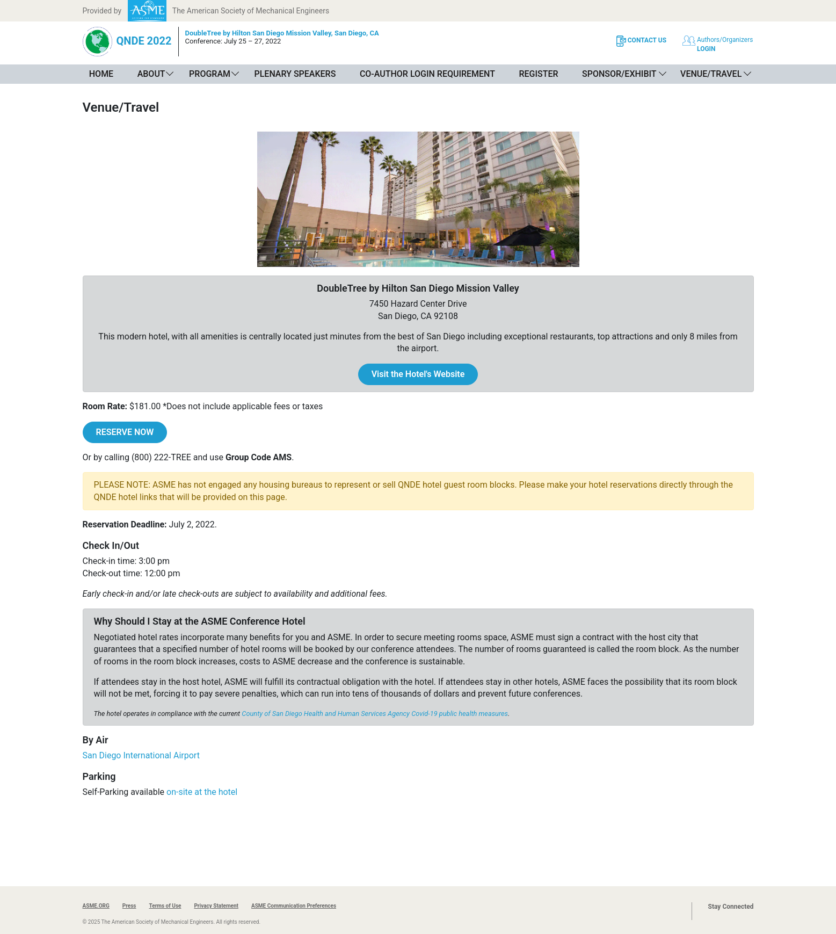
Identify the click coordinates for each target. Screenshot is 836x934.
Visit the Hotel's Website (418, 374)
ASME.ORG (96, 906)
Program (209, 74)
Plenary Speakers (295, 74)
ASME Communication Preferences (293, 906)
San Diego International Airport (141, 755)
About (151, 74)
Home (101, 74)
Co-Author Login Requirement (427, 74)
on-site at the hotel (201, 792)
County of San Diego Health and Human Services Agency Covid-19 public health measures (375, 713)
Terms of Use (165, 906)
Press (129, 906)
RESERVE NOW (125, 432)
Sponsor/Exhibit (619, 74)
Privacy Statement (216, 906)
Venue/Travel (711, 74)
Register (538, 74)
